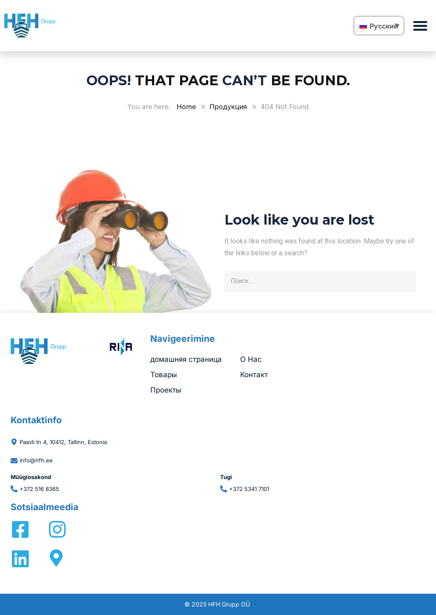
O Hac (251, 359)
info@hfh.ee (36, 460)
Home (186, 106)
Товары (163, 374)
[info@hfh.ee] (14, 460)
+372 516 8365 (39, 488)
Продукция (228, 106)
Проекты (165, 390)
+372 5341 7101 (249, 488)
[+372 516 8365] (14, 488)
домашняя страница (186, 359)
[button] (420, 25)
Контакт (254, 374)
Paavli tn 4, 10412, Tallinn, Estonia (63, 442)
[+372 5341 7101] (223, 488)
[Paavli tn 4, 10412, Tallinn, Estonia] (14, 442)
